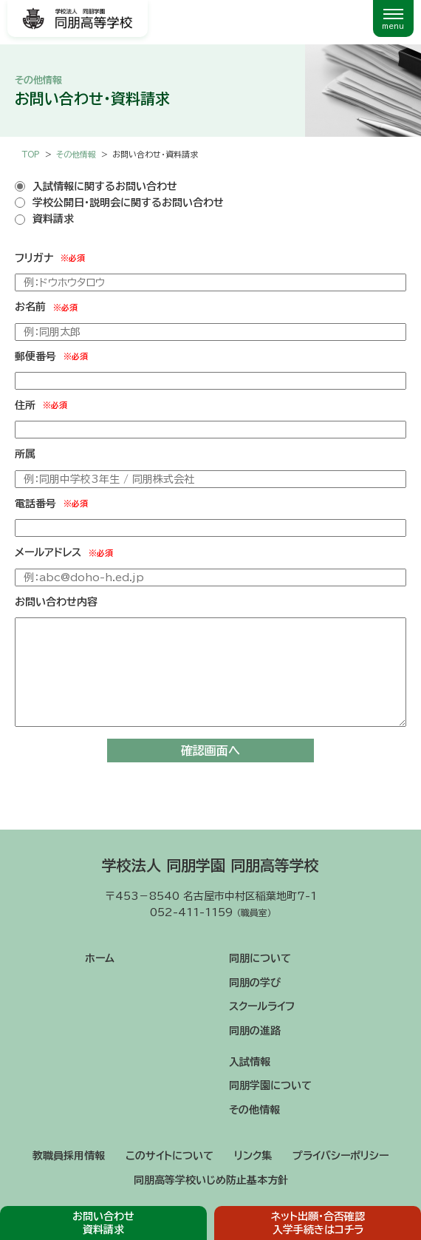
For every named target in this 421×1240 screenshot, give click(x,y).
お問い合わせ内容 (56, 602)
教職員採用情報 (68, 1156)
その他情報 (254, 1110)
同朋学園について (270, 1085)
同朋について (260, 958)
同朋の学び (255, 983)
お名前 (46, 307)
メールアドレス (64, 553)
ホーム (99, 958)
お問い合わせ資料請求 (103, 1223)
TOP (31, 154)
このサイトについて (169, 1156)
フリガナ (50, 258)
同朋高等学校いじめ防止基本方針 (211, 1180)
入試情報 (249, 1062)
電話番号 (51, 503)
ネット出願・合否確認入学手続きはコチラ (318, 1223)
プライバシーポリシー (340, 1156)
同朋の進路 (255, 1031)
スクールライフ (262, 1006)
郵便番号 (51, 356)
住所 (41, 405)
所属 (25, 454)
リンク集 (253, 1156)
